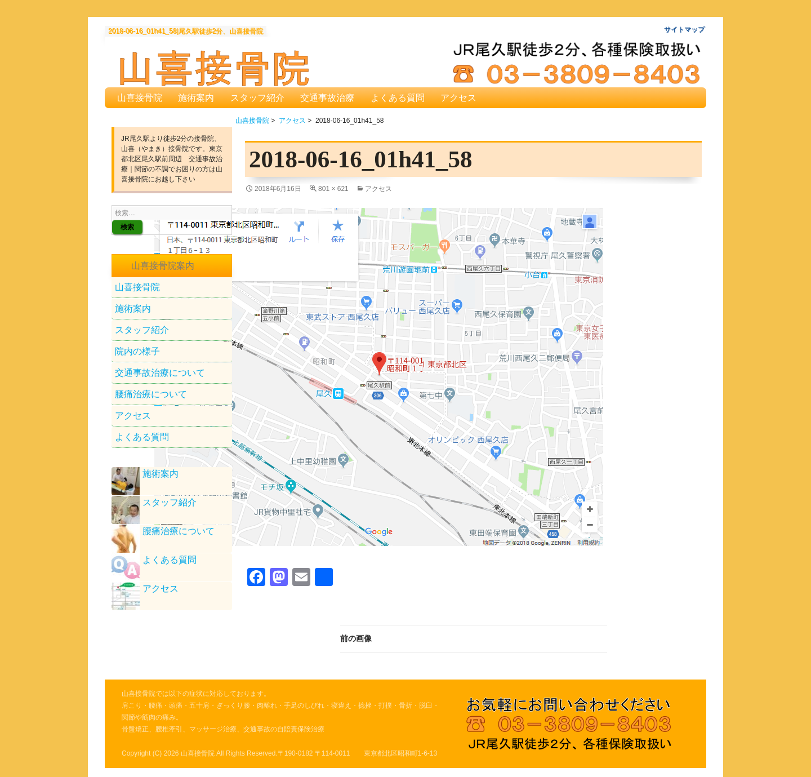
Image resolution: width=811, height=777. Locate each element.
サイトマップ (684, 29)
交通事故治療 (327, 98)
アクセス (458, 98)
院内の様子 (137, 351)
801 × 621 (333, 189)
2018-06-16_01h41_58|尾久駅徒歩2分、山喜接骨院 (185, 31)
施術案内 (196, 98)
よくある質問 (398, 98)
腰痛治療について (151, 394)
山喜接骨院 (139, 98)
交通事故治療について (160, 373)
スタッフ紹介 (257, 98)
